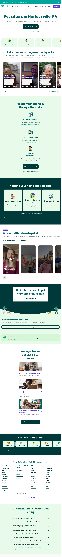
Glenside (4, 480)
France (47, 480)
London (32, 468)
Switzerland (48, 490)
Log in (49, 6)
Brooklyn (18, 489)
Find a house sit (25, 6)
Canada (47, 474)
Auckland (33, 484)
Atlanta (18, 491)
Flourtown (4, 478)
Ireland (47, 488)
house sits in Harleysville (32, 31)
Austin (18, 482)
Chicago (18, 485)
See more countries (50, 492)
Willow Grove (5, 488)
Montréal (33, 490)
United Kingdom (49, 470)
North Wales (4, 484)
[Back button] (5, 91)
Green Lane (4, 482)
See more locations (7, 492)
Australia (48, 472)
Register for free (30, 26)
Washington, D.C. (20, 487)
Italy (47, 486)
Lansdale (4, 472)
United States (49, 468)
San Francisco (20, 476)
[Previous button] (4, 277)
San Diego (19, 484)
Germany (48, 476)
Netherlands (48, 484)
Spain (47, 478)
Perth (32, 474)
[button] (11, 259)
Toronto (33, 482)
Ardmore (4, 474)
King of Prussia (5, 468)
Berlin (32, 480)
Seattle (18, 474)
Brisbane (33, 476)
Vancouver (33, 478)
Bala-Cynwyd (5, 476)
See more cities (35, 492)
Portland (19, 478)
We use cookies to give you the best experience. (14, 2)
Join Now (56, 6)
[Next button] (9, 91)
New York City (20, 470)
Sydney (32, 470)
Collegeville (4, 490)
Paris (32, 486)
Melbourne (33, 472)
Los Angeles (19, 472)
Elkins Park (4, 470)
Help (46, 6)
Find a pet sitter (16, 6)
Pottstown (4, 486)
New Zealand (48, 482)
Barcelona (33, 488)
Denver (18, 480)
